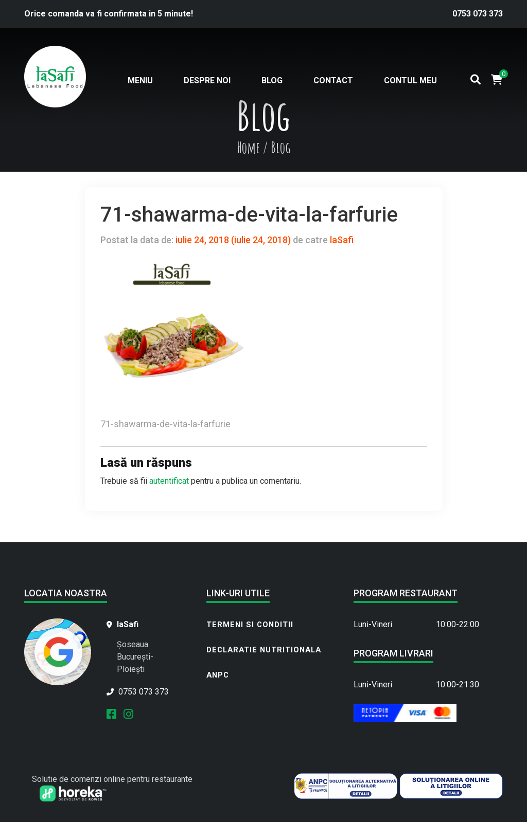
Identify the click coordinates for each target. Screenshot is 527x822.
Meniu (140, 80)
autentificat (169, 481)
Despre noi (207, 80)
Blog (272, 80)
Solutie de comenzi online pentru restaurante (112, 779)
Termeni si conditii (249, 624)
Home (248, 147)
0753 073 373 (477, 14)
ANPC (217, 675)
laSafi (341, 239)
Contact (333, 80)
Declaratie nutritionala (263, 649)
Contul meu (410, 80)
